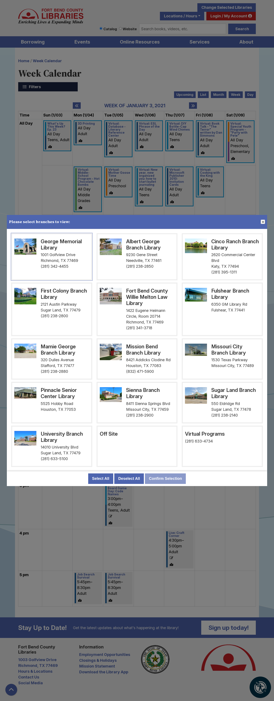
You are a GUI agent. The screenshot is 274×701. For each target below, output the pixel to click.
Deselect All (129, 478)
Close (263, 222)
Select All (100, 478)
